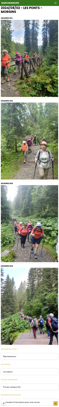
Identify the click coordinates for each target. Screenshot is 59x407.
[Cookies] (4, 403)
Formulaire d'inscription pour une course (21, 402)
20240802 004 (7, 266)
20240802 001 (7, 18)
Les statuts (7, 372)
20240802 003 (7, 183)
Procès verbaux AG (12, 387)
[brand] (10, 3)
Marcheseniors (9, 356)
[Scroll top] (55, 403)
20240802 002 (7, 101)
